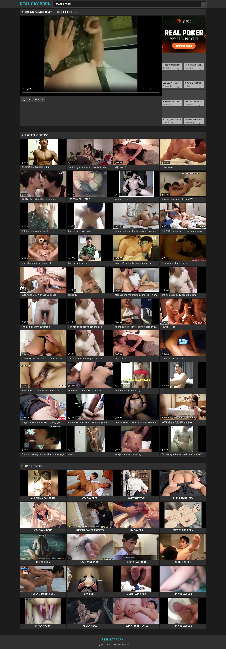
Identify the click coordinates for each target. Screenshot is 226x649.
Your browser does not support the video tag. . (91, 56)
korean (40, 100)
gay (28, 100)
